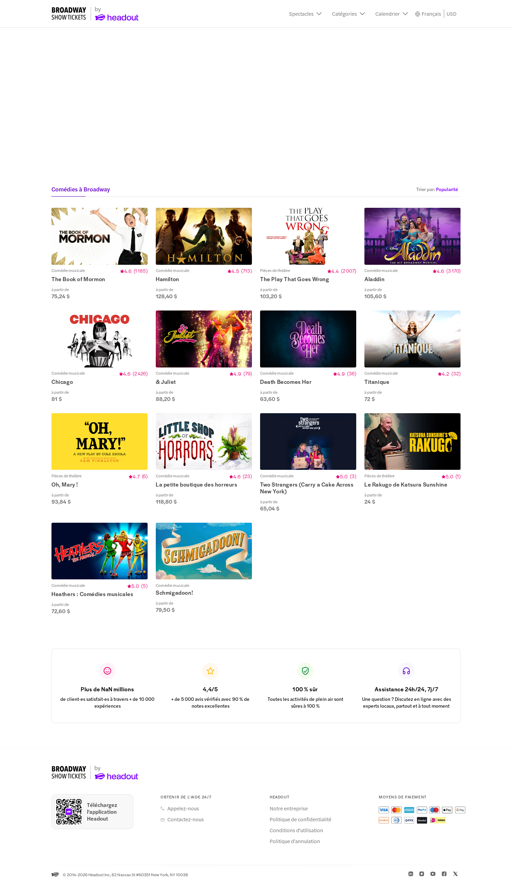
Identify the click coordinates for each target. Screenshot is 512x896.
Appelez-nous (183, 820)
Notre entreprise (289, 820)
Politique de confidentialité (300, 831)
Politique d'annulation (295, 853)
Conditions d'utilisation (296, 842)
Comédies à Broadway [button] (80, 189)
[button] (305, 14)
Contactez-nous (185, 831)
